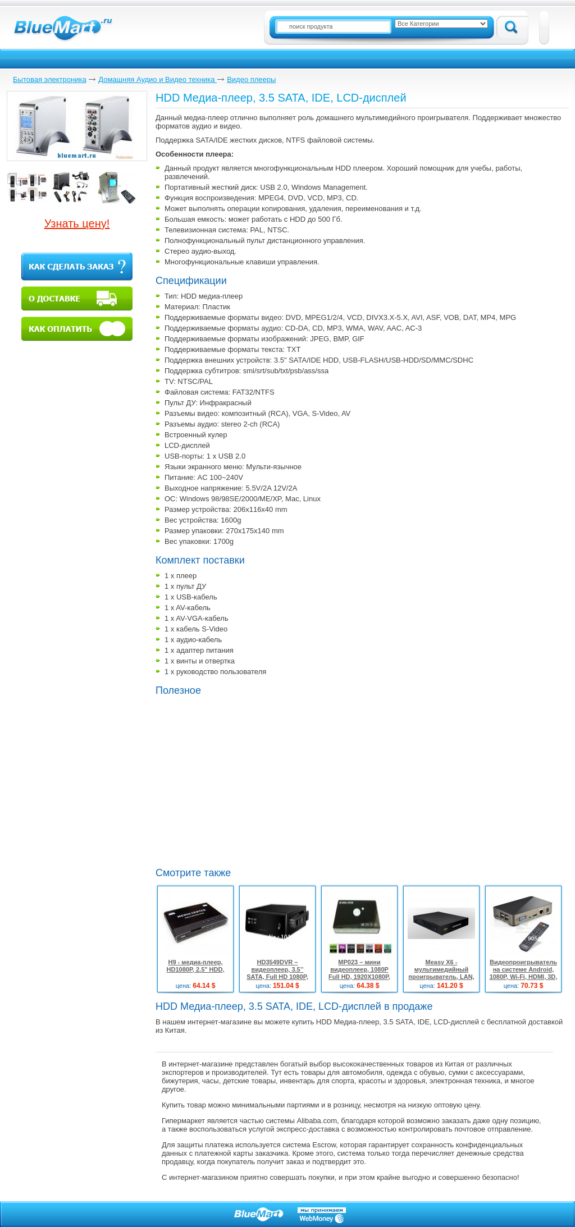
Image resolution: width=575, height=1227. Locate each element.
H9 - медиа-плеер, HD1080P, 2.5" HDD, (196, 966)
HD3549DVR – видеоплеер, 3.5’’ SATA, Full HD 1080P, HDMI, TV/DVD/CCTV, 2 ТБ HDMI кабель (277, 977)
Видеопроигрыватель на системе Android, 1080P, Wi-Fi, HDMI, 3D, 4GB (524, 973)
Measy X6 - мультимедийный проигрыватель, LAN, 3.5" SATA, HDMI (441, 973)
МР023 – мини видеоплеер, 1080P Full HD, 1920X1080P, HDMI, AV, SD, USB (359, 973)
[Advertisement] (200, 824)
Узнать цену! (77, 223)
